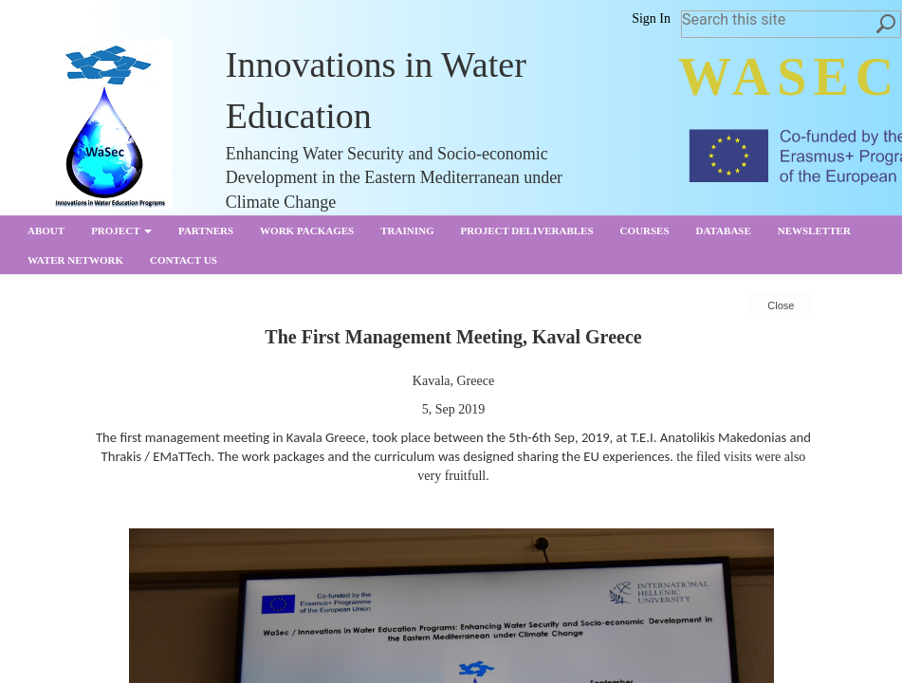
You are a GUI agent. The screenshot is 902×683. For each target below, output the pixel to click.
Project (121, 230)
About (46, 230)
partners (205, 230)
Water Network (75, 260)
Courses (645, 230)
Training (406, 230)
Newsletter (814, 230)
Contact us (183, 260)
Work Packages (307, 230)
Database (723, 230)
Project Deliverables (526, 230)
